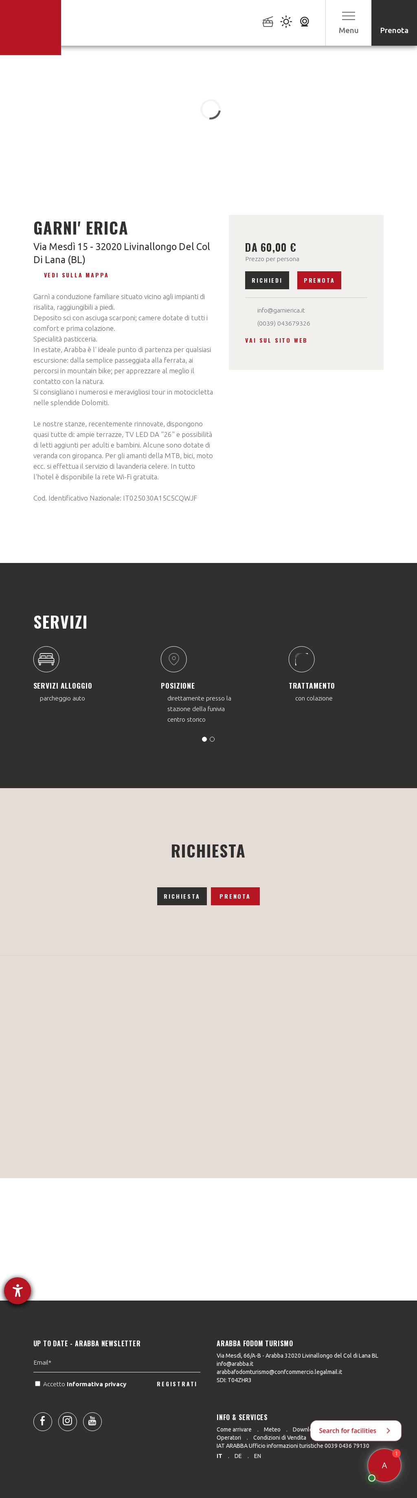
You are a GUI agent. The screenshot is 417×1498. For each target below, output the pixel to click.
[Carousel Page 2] (212, 739)
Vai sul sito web (276, 340)
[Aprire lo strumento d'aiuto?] (17, 1290)
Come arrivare (234, 1429)
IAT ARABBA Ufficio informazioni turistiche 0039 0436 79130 (293, 1446)
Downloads (307, 1429)
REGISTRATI (177, 1404)
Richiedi (267, 280)
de (238, 1456)
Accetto (81, 1404)
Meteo (272, 1429)
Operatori (229, 1437)
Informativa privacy (97, 1404)
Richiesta (182, 896)
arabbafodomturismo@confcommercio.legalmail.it (279, 1372)
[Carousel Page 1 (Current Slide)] (204, 739)
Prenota (319, 280)
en (257, 1456)
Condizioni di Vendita (279, 1437)
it (219, 1456)
